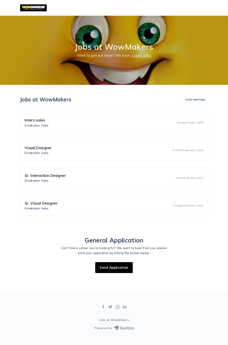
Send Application (114, 267)
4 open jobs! (141, 55)
